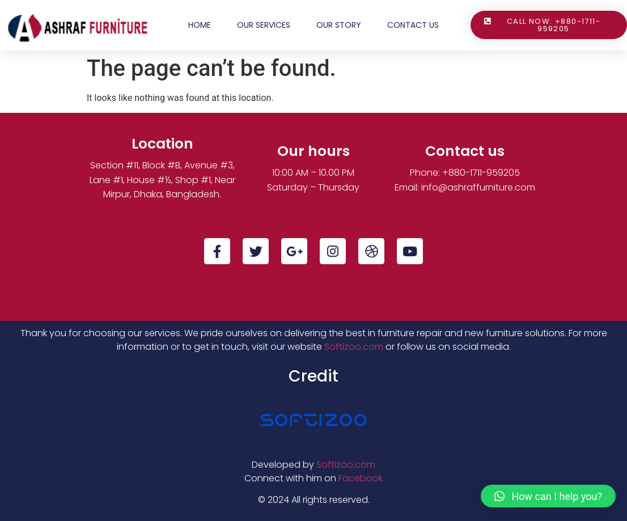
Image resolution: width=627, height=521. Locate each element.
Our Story (338, 25)
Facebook (360, 478)
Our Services (263, 25)
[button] (548, 496)
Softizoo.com (353, 346)
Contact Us (413, 25)
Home (199, 25)
